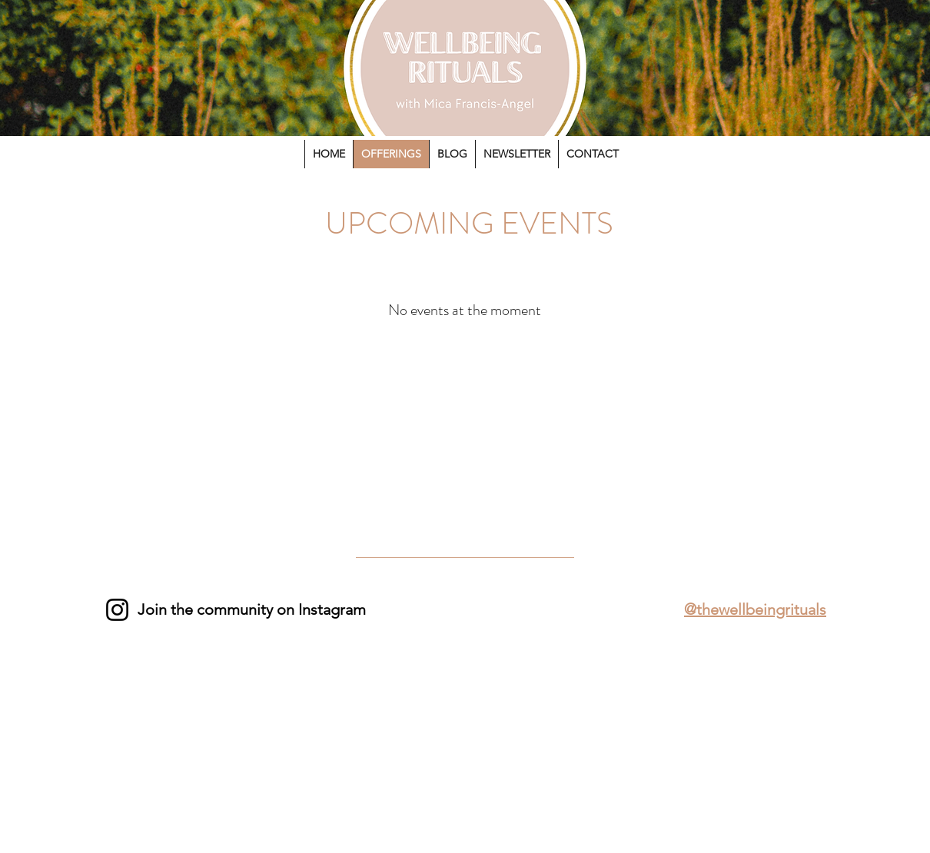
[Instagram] (117, 610)
